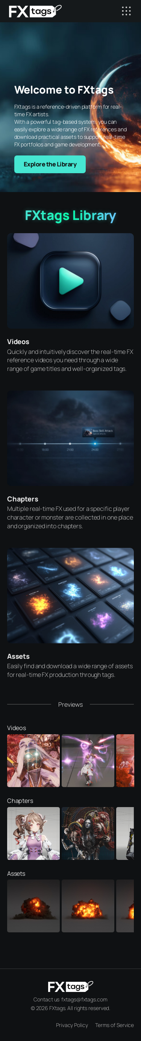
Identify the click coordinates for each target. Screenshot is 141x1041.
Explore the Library (50, 164)
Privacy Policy (72, 1025)
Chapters (22, 498)
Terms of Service (114, 1025)
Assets (18, 656)
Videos (18, 341)
